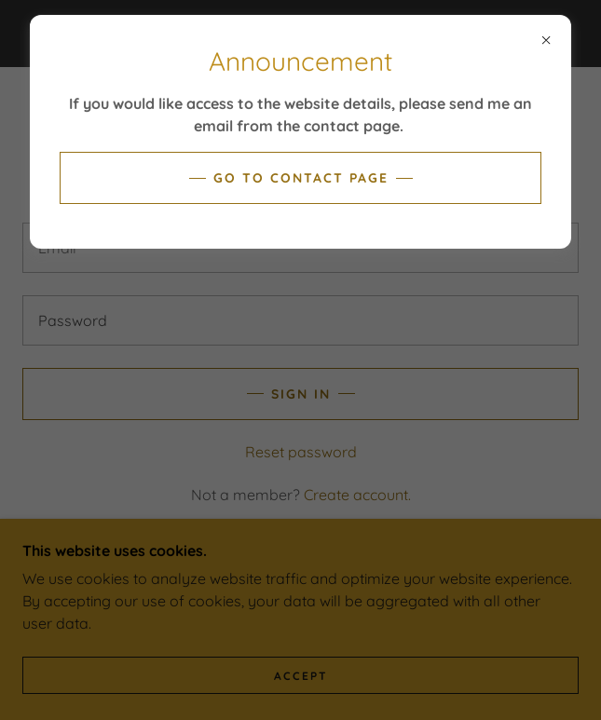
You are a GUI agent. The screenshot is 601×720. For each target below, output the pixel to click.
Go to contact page (301, 178)
